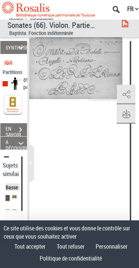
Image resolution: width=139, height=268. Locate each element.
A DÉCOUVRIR (16, 143)
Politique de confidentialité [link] (71, 258)
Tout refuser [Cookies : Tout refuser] (71, 246)
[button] (126, 94)
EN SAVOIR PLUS (16, 131)
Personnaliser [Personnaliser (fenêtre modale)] (112, 246)
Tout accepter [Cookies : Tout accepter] (30, 246)
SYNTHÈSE (16, 47)
